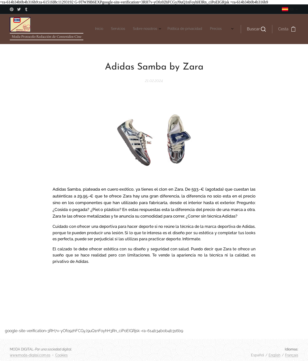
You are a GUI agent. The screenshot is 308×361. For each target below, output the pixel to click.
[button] (256, 29)
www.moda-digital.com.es (30, 355)
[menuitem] (98, 29)
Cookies (61, 355)
